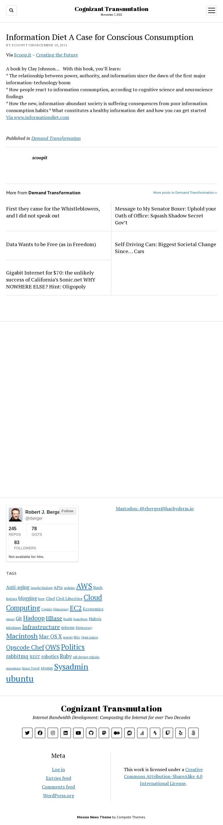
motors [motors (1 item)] (68, 637)
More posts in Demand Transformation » (185, 192)
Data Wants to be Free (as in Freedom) (51, 244)
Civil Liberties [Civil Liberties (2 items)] (69, 598)
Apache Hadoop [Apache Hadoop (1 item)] (41, 588)
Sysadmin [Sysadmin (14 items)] (71, 666)
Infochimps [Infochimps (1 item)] (13, 628)
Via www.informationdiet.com (37, 117)
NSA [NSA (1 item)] (77, 637)
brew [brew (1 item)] (41, 599)
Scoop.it (22, 55)
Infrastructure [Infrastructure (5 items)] (41, 627)
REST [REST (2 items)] (35, 656)
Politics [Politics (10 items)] (73, 647)
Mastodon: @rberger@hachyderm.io (155, 508)
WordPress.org (58, 795)
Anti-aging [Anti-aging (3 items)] (17, 587)
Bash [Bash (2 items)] (97, 587)
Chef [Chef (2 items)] (50, 598)
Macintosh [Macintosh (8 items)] (22, 636)
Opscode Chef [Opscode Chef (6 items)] (25, 647)
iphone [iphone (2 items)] (68, 627)
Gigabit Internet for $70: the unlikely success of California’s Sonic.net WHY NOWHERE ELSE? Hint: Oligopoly (51, 279)
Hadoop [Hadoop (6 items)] (34, 618)
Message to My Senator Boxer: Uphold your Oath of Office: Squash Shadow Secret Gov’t (165, 215)
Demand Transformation (56, 138)
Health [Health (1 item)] (67, 619)
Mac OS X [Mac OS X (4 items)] (50, 636)
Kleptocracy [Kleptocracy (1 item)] (84, 628)
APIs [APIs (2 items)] (58, 587)
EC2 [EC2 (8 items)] (76, 607)
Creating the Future (57, 55)
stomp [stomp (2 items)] (47, 668)
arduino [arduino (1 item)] (69, 588)
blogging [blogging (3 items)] (27, 598)
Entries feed (58, 778)
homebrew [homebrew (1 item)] (80, 619)
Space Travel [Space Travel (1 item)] (30, 668)
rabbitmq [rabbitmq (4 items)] (17, 656)
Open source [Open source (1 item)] (89, 637)
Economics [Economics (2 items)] (93, 609)
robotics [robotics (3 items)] (50, 656)
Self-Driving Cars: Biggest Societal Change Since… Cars (165, 248)
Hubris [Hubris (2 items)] (95, 618)
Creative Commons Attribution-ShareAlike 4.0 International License (163, 776)
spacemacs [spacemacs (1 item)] (13, 668)
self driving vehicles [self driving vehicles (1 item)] (86, 657)
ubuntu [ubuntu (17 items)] (20, 678)
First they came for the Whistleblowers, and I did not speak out (53, 212)
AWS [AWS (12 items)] (84, 586)
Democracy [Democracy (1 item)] (61, 609)
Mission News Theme (94, 817)
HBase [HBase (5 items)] (54, 618)
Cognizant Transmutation (111, 9)
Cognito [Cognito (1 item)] (46, 609)
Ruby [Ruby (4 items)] (66, 656)
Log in (58, 769)
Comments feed (58, 787)
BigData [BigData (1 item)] (11, 599)
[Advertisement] (42, 365)
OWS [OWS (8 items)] (52, 647)
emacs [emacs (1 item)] (10, 619)
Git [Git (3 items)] (19, 618)
